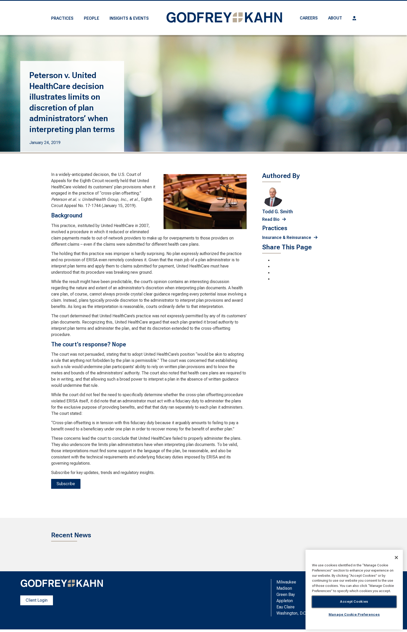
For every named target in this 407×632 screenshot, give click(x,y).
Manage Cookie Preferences (354, 614)
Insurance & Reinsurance (286, 237)
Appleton (284, 600)
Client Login (37, 600)
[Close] (396, 557)
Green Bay (285, 594)
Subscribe (66, 483)
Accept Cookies (354, 601)
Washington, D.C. (291, 613)
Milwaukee (286, 582)
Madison (284, 588)
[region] (354, 589)
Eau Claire (285, 606)
